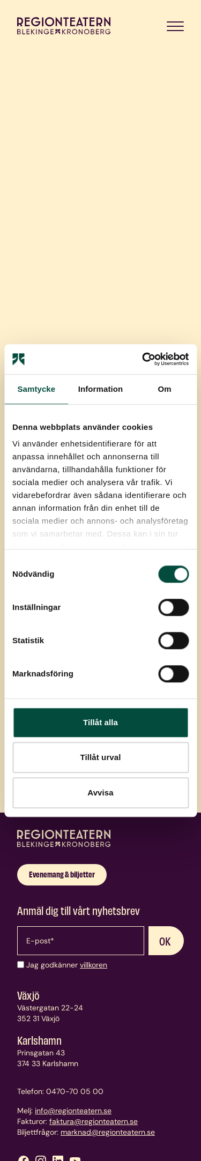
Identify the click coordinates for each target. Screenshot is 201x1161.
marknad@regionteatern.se (108, 1132)
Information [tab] (100, 388)
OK (165, 941)
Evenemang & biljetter (62, 874)
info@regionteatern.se (73, 1110)
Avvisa (100, 792)
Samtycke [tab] (36, 388)
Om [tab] (165, 388)
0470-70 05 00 (74, 1091)
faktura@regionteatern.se (93, 1121)
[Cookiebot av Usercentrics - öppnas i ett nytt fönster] (143, 359)
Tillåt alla (100, 722)
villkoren (93, 965)
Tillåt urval (100, 757)
